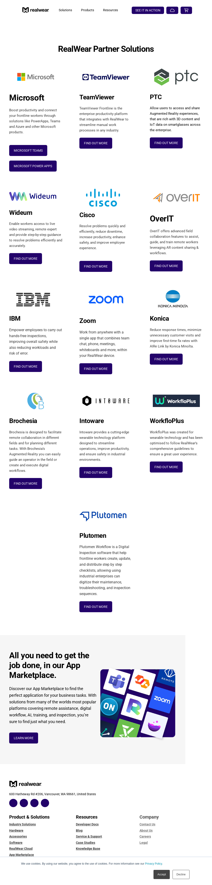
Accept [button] (161, 874)
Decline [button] (181, 874)
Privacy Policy (153, 863)
